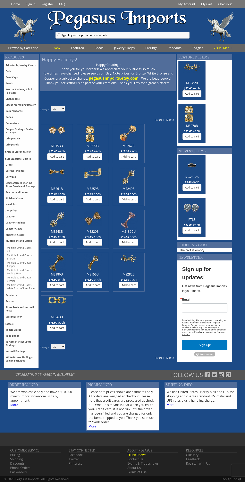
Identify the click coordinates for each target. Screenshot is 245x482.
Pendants (175, 48)
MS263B (50, 231)
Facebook (76, 455)
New (57, 48)
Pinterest (75, 463)
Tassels (9, 324)
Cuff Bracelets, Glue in (18, 159)
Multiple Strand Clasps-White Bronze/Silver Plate (21, 286)
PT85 (218, 134)
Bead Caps (12, 77)
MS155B (142, 189)
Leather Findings (15, 222)
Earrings (151, 48)
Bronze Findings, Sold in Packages (19, 91)
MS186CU (96, 189)
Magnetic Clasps (15, 234)
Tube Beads (12, 335)
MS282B (165, 189)
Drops (9, 164)
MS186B (119, 189)
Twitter (74, 459)
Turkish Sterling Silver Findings (18, 343)
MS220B (73, 189)
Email (186, 213)
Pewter (10, 301)
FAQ (62, 4)
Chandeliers (13, 99)
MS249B (165, 146)
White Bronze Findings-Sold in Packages (19, 359)
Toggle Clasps (13, 329)
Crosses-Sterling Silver (18, 151)
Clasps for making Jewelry (21, 105)
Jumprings (12, 210)
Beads (99, 48)
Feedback (193, 459)
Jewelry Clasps (124, 48)
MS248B (50, 189)
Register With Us (198, 463)
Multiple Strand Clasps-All (19, 249)
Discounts (17, 463)
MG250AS (190, 134)
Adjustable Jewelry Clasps (21, 65)
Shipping (16, 459)
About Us (134, 468)
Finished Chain (14, 198)
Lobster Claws (14, 228)
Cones (9, 117)
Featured (77, 48)
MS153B (50, 146)
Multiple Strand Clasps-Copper (19, 264)
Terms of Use (137, 472)
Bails (8, 71)
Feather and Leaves (17, 192)
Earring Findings (15, 170)
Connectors (12, 123)
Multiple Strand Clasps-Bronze (19, 257)
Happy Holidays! (59, 59)
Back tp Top (231, 479)
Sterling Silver (14, 316)
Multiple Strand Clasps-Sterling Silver (19, 271)
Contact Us (135, 459)
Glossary (192, 455)
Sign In (31, 4)
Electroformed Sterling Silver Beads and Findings (20, 184)
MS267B (96, 146)
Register (47, 4)
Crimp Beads (13, 138)
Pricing (15, 455)
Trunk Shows (136, 455)
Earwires (11, 177)
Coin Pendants (14, 111)
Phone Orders (20, 468)
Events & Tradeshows (142, 463)
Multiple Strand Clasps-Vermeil (19, 279)
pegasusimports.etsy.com (114, 78)
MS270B (73, 146)
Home (15, 4)
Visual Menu (223, 48)
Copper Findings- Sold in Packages (20, 130)
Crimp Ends (12, 144)
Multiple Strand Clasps (19, 240)
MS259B (142, 146)
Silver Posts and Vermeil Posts (20, 309)
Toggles (197, 48)
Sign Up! (205, 259)
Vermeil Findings (15, 351)
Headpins (11, 204)
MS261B (119, 146)
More (14, 405)
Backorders (18, 472)
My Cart (206, 4)
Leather (10, 216)
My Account (186, 4)
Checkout (225, 4)
